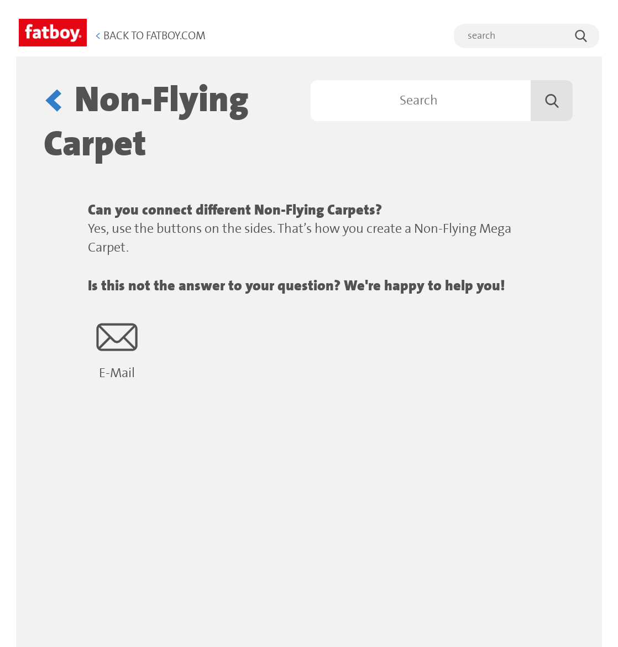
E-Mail (117, 348)
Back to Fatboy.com (150, 36)
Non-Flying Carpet (146, 122)
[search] (526, 36)
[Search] (441, 101)
